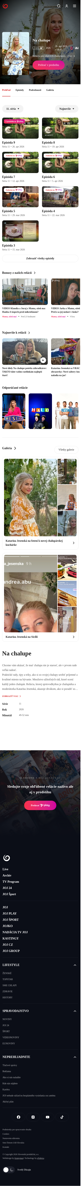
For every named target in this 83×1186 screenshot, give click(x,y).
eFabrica (40, 1158)
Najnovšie (66, 108)
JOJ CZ (8, 944)
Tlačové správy (10, 1065)
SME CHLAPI (10, 985)
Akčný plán (8, 1101)
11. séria (12, 108)
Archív (7, 875)
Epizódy (20, 90)
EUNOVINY (9, 1043)
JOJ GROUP (11, 951)
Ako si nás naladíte (12, 1077)
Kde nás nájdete (10, 1083)
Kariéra (6, 1089)
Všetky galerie (66, 449)
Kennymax (19, 1158)
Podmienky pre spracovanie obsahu (17, 1129)
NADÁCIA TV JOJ (15, 932)
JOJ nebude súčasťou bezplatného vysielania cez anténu (29, 1095)
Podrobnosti (35, 90)
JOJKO (8, 926)
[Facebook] (18, 1117)
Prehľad (6, 90)
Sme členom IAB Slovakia (13, 1143)
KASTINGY (11, 938)
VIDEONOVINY (11, 1037)
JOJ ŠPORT (11, 919)
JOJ (5, 907)
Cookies (6, 1134)
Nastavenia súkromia (11, 1138)
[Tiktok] (62, 1117)
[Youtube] (47, 1117)
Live (5, 869)
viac (71, 56)
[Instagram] (33, 1117)
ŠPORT (6, 1031)
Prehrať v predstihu (48, 65)
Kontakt (6, 1147)
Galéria (50, 90)
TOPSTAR (8, 979)
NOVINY (7, 1019)
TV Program (11, 881)
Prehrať (40, 805)
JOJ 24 (7, 888)
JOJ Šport (9, 894)
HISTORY (8, 997)
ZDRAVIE (8, 991)
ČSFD (38, 48)
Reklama (7, 1071)
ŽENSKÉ (7, 973)
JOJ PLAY (10, 913)
